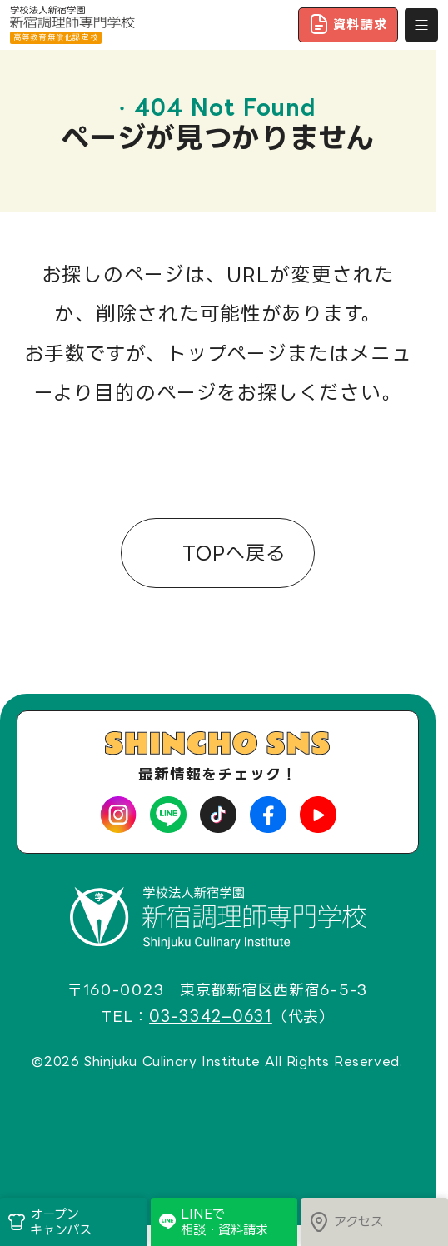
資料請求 (348, 24)
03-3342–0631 (210, 1017)
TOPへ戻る (230, 554)
